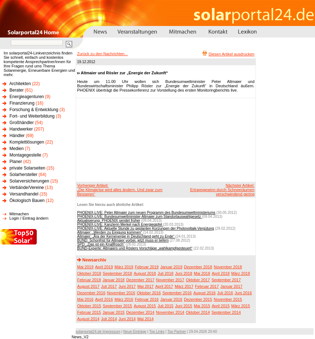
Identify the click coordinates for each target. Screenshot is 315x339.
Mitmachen (19, 214)
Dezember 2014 (140, 312)
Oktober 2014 (198, 312)
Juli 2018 (165, 273)
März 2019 (124, 267)
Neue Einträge (134, 332)
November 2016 (121, 293)
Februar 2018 (89, 280)
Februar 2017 (207, 286)
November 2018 (228, 267)
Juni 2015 (183, 306)
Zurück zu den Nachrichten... (102, 54)
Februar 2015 (89, 312)
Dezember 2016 (91, 293)
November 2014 (170, 312)
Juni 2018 (183, 273)
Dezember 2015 (198, 299)
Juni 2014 (127, 319)
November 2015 (228, 299)
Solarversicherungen (29, 181)
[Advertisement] (116, 140)
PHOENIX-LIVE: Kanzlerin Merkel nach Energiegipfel (120, 224)
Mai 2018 (202, 273)
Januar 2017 (232, 286)
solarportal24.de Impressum (98, 332)
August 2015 (145, 306)
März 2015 (240, 306)
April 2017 (164, 286)
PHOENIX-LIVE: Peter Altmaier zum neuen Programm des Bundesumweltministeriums (146, 213)
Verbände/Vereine (26, 187)
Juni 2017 (127, 286)
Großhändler (21, 122)
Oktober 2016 (149, 293)
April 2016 (104, 299)
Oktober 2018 (89, 273)
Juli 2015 (165, 306)
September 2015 (117, 306)
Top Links (156, 332)
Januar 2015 (114, 312)
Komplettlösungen (26, 142)
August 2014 (88, 319)
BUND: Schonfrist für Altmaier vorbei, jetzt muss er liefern (123, 240)
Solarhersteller (23, 174)
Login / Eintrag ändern (28, 218)
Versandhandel (23, 194)
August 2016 (204, 293)
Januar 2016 (171, 299)
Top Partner (176, 332)
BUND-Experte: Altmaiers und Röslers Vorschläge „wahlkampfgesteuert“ (134, 248)
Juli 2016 (225, 293)
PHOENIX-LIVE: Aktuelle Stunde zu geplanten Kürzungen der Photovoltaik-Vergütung (145, 228)
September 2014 (226, 312)
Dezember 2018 (198, 267)
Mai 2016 (85, 299)
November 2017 (170, 280)
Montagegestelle (25, 155)
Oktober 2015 (89, 306)
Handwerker (21, 129)
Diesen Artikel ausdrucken (231, 54)
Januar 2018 (114, 280)
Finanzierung (21, 103)
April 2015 (221, 306)
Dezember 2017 (140, 280)
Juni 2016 (243, 293)
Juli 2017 (109, 286)
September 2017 (226, 280)
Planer (15, 161)
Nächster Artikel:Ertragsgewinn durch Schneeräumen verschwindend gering (222, 189)
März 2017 (184, 286)
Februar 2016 (147, 299)
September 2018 (117, 273)
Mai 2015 (202, 306)
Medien (16, 148)
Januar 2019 (171, 267)
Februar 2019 (147, 267)
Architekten (20, 83)
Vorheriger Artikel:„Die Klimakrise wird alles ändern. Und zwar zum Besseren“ (120, 189)
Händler (17, 135)
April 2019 (104, 267)
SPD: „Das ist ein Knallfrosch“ (101, 244)
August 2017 (88, 286)
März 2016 (124, 299)
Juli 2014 (109, 319)
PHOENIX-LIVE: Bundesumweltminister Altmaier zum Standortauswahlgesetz (139, 217)
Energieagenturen (26, 96)
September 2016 (177, 293)
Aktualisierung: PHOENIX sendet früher (108, 221)
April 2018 (221, 273)
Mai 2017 (145, 286)
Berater (16, 90)
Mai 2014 (145, 319)
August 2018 (145, 273)
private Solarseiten (27, 168)
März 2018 (240, 273)
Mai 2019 (85, 267)
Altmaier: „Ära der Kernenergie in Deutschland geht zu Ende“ (126, 236)
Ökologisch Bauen (26, 200)
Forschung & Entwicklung (33, 109)
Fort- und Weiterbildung (31, 116)
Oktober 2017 (198, 280)
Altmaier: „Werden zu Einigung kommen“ (110, 232)
